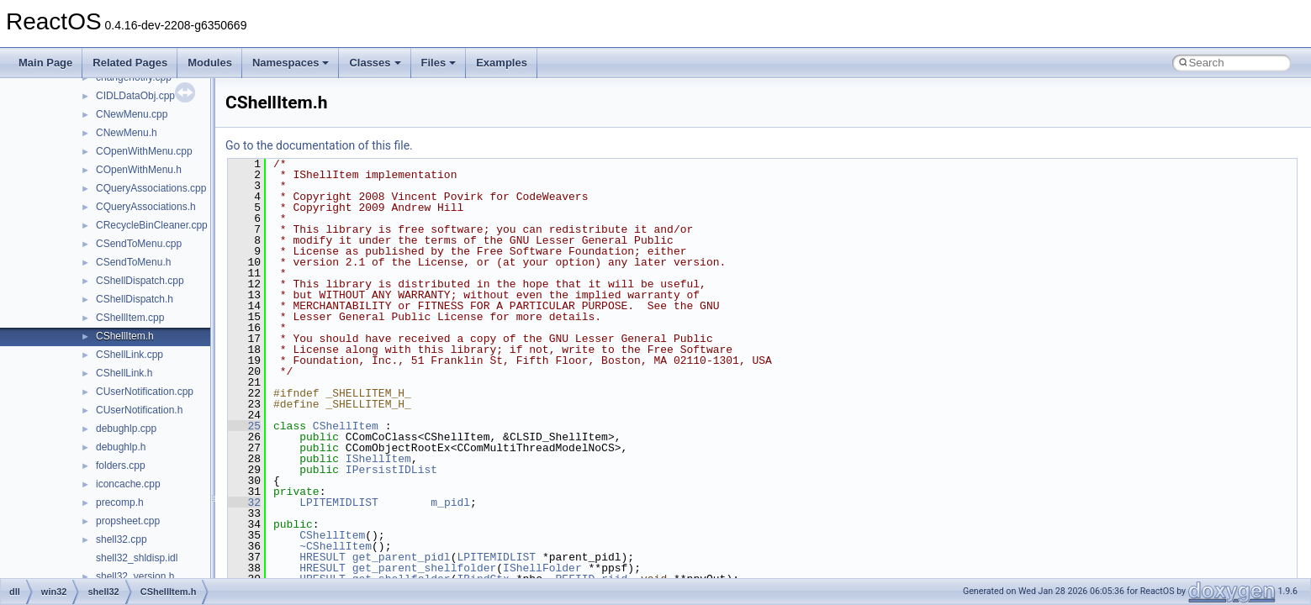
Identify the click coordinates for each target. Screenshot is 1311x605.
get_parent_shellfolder (424, 568)
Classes (374, 62)
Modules (210, 62)
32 (244, 502)
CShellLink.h (124, 373)
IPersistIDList (391, 469)
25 (244, 426)
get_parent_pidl (401, 557)
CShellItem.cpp (130, 318)
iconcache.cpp (128, 484)
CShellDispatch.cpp (140, 281)
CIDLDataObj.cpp (135, 96)
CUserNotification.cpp (144, 391)
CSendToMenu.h (133, 262)
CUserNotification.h (139, 410)
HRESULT (322, 557)
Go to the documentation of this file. (319, 145)
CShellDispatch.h (134, 299)
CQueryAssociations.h (146, 207)
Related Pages (130, 62)
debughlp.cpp (126, 428)
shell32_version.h (135, 576)
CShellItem (345, 426)
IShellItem (378, 458)
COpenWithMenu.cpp (144, 151)
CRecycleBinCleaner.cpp (152, 225)
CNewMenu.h (126, 133)
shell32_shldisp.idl (136, 558)
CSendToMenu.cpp (139, 244)
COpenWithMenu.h (139, 170)
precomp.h (120, 502)
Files (439, 62)
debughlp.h (120, 447)
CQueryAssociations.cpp (151, 188)
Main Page (45, 62)
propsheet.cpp (128, 521)
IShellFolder (542, 568)
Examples (501, 62)
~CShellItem (335, 546)
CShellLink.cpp (129, 354)
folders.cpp (120, 465)
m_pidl (450, 502)
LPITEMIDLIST (338, 502)
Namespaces (291, 62)
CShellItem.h (125, 336)
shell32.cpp (121, 539)
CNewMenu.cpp (131, 114)
